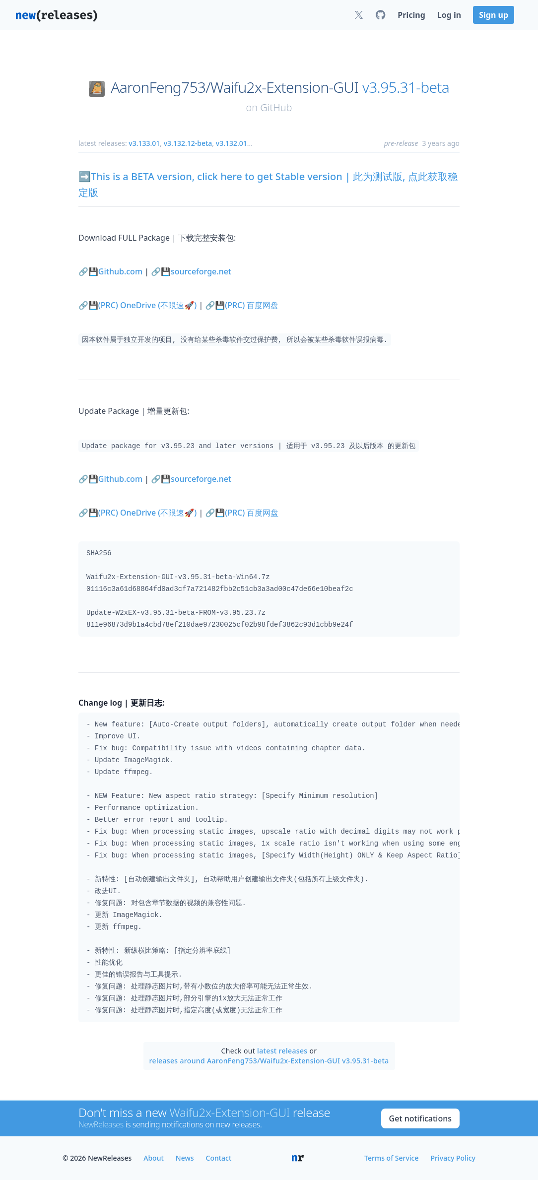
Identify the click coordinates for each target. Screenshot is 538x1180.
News (185, 1158)
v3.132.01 (231, 143)
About (153, 1158)
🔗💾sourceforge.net (191, 271)
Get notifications (420, 1118)
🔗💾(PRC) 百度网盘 (241, 305)
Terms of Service (391, 1158)
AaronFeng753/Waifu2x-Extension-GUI (234, 87)
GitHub (276, 107)
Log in (449, 14)
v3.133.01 (144, 143)
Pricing (411, 14)
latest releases (282, 1050)
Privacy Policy (453, 1158)
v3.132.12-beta (188, 143)
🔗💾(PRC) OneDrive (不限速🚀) (137, 305)
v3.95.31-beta (405, 87)
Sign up (493, 14)
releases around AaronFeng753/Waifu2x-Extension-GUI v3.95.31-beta (269, 1060)
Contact (219, 1158)
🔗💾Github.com (110, 271)
